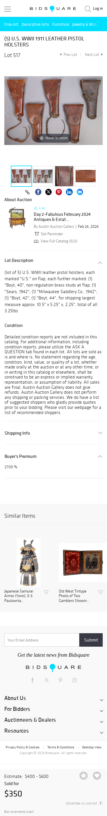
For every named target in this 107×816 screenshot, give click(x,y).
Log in (98, 8)
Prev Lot (67, 54)
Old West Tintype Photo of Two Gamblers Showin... (74, 596)
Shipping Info (17, 433)
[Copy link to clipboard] (27, 192)
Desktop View (91, 747)
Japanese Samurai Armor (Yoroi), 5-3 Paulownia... (18, 596)
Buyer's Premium (21, 456)
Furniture (60, 24)
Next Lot (94, 54)
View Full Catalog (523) (55, 241)
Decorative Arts (35, 24)
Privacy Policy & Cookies (22, 747)
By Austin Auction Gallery (54, 226)
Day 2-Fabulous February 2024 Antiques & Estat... (62, 217)
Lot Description (19, 260)
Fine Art (11, 24)
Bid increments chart (18, 812)
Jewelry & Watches (88, 24)
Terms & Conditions (60, 747)
